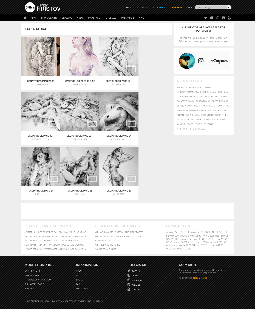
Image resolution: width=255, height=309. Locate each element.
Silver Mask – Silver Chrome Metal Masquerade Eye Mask (54, 240)
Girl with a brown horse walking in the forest (120, 232)
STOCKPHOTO (160, 7)
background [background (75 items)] (208, 227)
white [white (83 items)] (219, 241)
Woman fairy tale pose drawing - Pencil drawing (202, 119)
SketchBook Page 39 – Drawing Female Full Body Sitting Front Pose (40, 133)
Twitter (135, 266)
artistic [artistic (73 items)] (185, 227)
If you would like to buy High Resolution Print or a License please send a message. (203, 34)
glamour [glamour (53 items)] (184, 235)
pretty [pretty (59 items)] (182, 241)
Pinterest (136, 280)
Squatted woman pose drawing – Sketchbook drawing (40, 79)
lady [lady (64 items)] (225, 235)
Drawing (67, 17)
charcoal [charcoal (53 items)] (192, 232)
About (79, 266)
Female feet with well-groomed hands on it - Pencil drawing (203, 115)
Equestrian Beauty (62, 297)
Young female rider (105, 244)
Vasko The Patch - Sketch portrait (195, 124)
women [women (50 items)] (180, 244)
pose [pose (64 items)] (168, 241)
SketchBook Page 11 (153, 133)
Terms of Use (74, 305)
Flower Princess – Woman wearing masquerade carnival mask (56, 244)
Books (79, 275)
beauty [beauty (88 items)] (170, 231)
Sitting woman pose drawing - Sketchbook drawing (203, 105)
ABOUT (129, 7)
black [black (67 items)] (178, 231)
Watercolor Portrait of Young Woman (77, 79)
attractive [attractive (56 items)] (195, 228)
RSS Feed (98, 297)
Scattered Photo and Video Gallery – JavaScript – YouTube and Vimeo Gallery (56, 227)
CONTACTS (143, 7)
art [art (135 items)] (177, 227)
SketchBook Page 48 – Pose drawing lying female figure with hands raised (153, 79)
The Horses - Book (34, 280)
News (34, 17)
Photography (49, 17)
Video (79, 17)
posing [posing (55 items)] (175, 241)
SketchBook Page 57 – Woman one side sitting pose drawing (115, 79)
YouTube (135, 285)
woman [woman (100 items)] (171, 244)
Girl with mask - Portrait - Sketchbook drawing (202, 96)
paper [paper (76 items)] (184, 237)
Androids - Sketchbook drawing (194, 87)
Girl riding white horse (107, 240)
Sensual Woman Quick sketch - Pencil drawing (201, 110)
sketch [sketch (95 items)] (190, 241)
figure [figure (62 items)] (169, 235)
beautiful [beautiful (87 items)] (222, 227)
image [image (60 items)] (220, 235)
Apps (141, 17)
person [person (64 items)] (205, 238)
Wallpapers (127, 17)
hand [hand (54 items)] (195, 235)
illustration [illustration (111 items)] (207, 234)
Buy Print (177, 7)
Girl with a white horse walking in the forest (119, 227)
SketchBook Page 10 (40, 186)
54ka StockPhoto (34, 271)
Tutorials (110, 17)
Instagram (137, 276)
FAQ (190, 7)
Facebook (136, 271)
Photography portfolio (38, 275)
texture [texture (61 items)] (212, 241)
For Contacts (83, 284)
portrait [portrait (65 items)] (221, 238)
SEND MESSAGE (200, 273)
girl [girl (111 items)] (176, 234)
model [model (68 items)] (169, 238)
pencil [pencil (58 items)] (191, 238)
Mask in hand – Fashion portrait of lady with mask (51, 236)
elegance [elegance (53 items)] (214, 232)
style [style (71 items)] (204, 241)
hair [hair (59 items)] (190, 235)
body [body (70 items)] (184, 231)
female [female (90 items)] (223, 231)
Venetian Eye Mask (83, 297)
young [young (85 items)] (187, 244)
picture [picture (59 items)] (213, 238)
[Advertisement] (128, 207)
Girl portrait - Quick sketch (191, 128)
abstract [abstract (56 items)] (170, 228)
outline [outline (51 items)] (177, 238)
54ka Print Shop (33, 266)
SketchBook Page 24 (78, 133)
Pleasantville (102, 236)
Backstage (93, 17)
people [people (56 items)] (197, 238)
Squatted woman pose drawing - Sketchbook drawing (203, 101)
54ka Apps (30, 284)
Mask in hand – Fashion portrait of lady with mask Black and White (56, 232)
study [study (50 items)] (197, 241)
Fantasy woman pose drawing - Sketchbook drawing (203, 92)
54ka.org (54, 305)
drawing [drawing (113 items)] (203, 231)
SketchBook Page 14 (115, 133)
